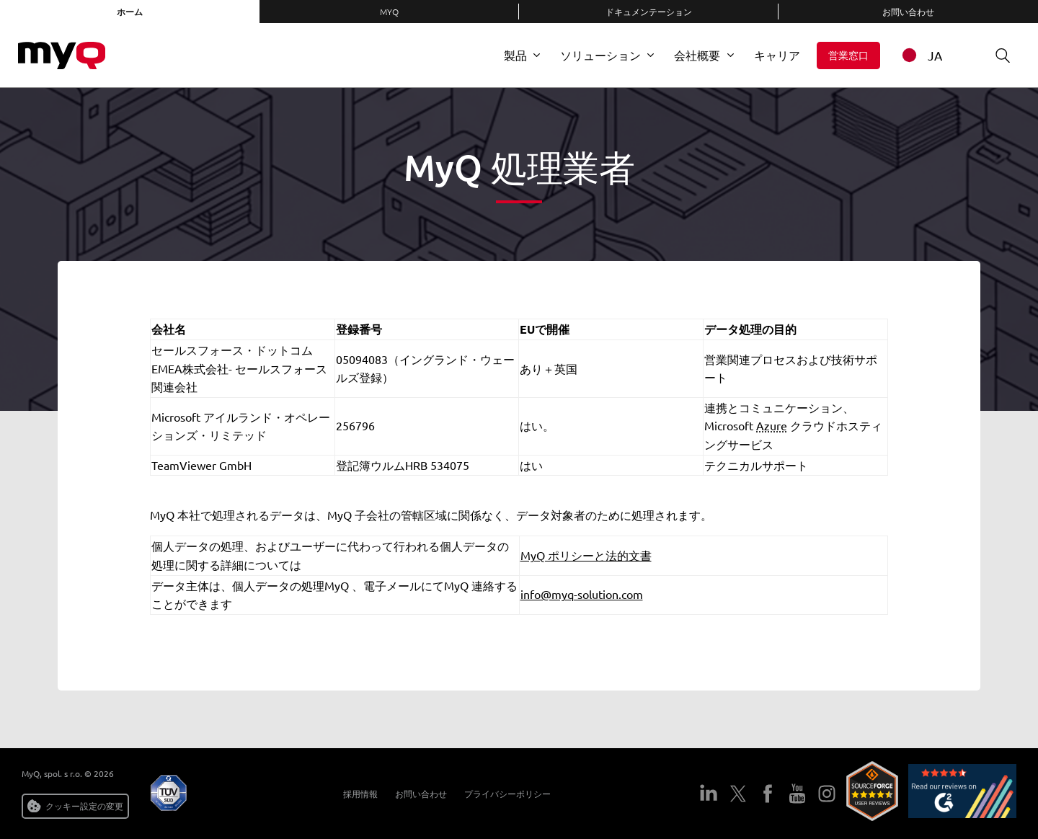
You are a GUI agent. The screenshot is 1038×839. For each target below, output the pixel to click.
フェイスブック (767, 793)
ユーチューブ (797, 793)
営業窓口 (848, 55)
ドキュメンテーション (649, 11)
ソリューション (600, 55)
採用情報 (356, 794)
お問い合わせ (908, 11)
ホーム (130, 11)
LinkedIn (708, 793)
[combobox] (931, 55)
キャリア (777, 55)
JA (920, 55)
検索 (997, 55)
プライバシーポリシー (503, 794)
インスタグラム (826, 793)
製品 (515, 55)
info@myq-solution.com (581, 594)
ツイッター (738, 793)
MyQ (389, 11)
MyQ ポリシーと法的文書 (586, 555)
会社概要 (697, 55)
